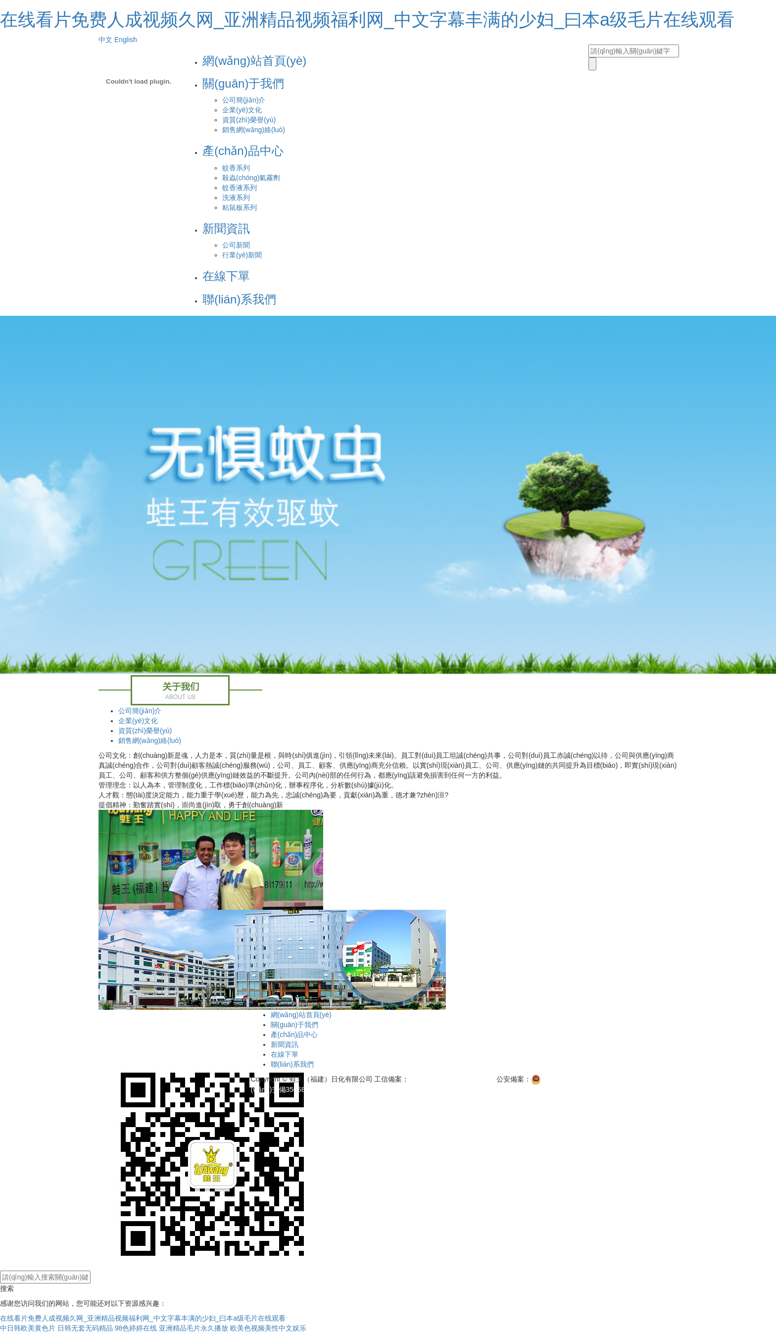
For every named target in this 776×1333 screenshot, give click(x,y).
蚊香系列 (236, 168)
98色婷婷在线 (136, 1328)
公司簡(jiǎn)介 (243, 100)
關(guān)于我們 (243, 83)
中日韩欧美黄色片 (27, 1328)
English (125, 40)
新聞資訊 (226, 228)
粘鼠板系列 (239, 207)
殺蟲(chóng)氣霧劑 (251, 178)
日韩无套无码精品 (85, 1328)
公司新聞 (236, 245)
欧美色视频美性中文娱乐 (268, 1328)
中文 (105, 40)
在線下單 (226, 276)
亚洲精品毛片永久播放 (193, 1328)
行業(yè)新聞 (242, 255)
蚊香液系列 (239, 188)
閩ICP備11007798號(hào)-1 (451, 1079)
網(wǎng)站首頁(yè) (254, 60)
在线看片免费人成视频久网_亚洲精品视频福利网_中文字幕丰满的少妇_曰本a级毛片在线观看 (367, 19)
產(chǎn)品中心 (243, 150)
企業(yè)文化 (242, 110)
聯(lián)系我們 (239, 299)
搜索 (7, 1288)
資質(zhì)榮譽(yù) (249, 120)
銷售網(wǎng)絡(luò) (253, 130)
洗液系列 (236, 197)
